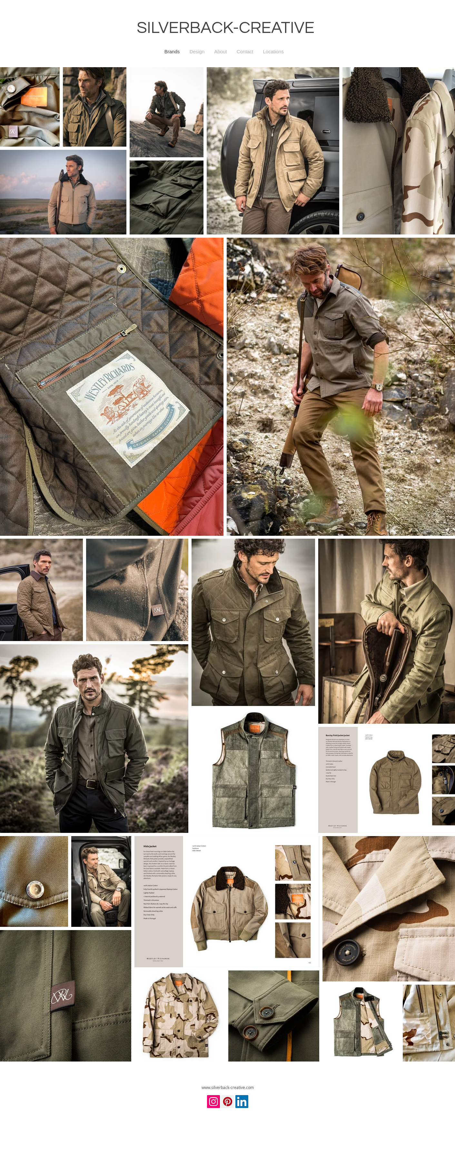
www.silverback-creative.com (228, 1087)
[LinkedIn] (241, 1101)
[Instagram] (213, 1101)
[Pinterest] (227, 1101)
